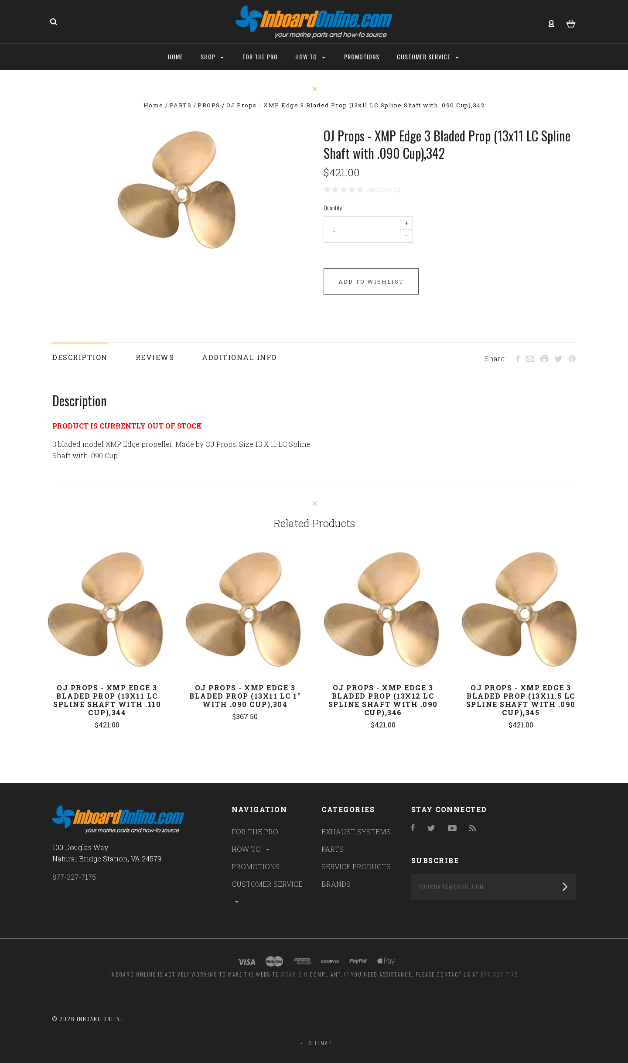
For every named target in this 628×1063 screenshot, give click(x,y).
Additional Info (239, 357)
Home (175, 56)
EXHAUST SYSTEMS (356, 831)
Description (80, 357)
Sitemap (320, 1042)
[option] (178, 190)
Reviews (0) (383, 189)
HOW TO (251, 849)
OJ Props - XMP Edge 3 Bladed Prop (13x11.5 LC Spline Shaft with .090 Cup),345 (521, 700)
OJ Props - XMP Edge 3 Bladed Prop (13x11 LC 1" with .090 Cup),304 (244, 696)
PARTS (332, 849)
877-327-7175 (74, 876)
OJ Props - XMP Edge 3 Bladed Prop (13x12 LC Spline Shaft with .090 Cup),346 (383, 700)
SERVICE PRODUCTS (356, 866)
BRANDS (336, 883)
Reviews (155, 357)
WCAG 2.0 (294, 974)
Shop (212, 56)
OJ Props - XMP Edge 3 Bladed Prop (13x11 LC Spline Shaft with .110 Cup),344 (107, 700)
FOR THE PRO (255, 831)
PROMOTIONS (256, 866)
